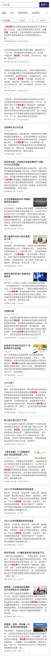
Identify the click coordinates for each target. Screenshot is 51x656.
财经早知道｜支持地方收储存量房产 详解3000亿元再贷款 (23, 163)
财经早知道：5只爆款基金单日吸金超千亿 (24, 552)
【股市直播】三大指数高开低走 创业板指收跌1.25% (17, 453)
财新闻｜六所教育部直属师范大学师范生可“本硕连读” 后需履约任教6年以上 (17, 588)
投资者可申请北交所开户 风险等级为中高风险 (17, 347)
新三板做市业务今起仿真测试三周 (17, 238)
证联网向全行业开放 (13, 127)
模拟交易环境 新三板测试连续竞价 (17, 275)
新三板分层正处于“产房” (15, 420)
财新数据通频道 (22, 41)
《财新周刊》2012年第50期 (28, 338)
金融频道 (19, 154)
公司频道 (20, 513)
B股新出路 (9, 311)
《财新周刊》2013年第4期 (26, 412)
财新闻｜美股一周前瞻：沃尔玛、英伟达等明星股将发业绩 (17, 625)
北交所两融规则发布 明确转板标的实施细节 (17, 200)
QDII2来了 (9, 382)
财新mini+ (20, 616)
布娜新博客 (21, 444)
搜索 (44, 4)
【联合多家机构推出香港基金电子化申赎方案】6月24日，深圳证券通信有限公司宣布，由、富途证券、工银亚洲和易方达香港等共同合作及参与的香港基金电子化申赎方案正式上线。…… (25, 32)
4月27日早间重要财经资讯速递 (18, 489)
